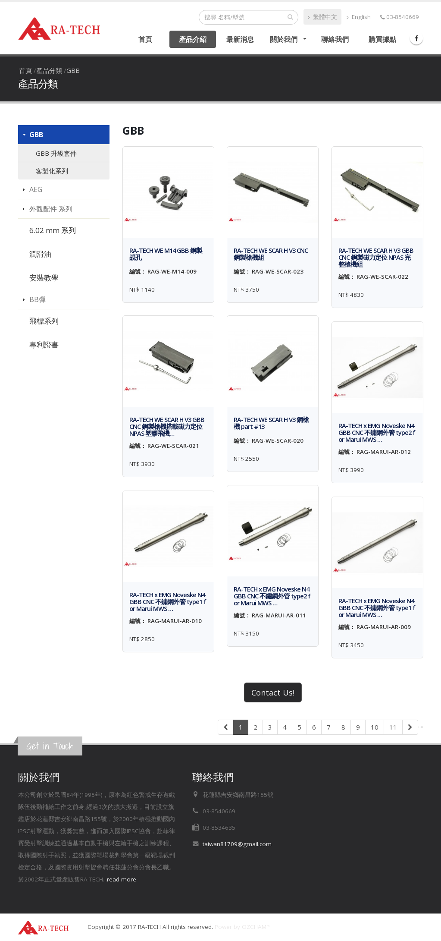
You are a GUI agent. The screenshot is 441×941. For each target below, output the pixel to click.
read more (121, 879)
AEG (35, 189)
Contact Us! (272, 692)
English (359, 17)
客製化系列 (52, 171)
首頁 (145, 39)
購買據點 (382, 39)
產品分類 (49, 70)
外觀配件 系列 (50, 209)
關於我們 (283, 39)
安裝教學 (44, 278)
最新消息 (240, 39)
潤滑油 (40, 254)
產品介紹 (192, 39)
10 (374, 727)
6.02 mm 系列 (52, 230)
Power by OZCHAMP (242, 927)
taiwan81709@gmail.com (237, 844)
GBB (73, 70)
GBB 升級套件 (56, 153)
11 (393, 727)
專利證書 (44, 344)
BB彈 (37, 299)
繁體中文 (322, 17)
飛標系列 (44, 321)
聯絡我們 (335, 39)
